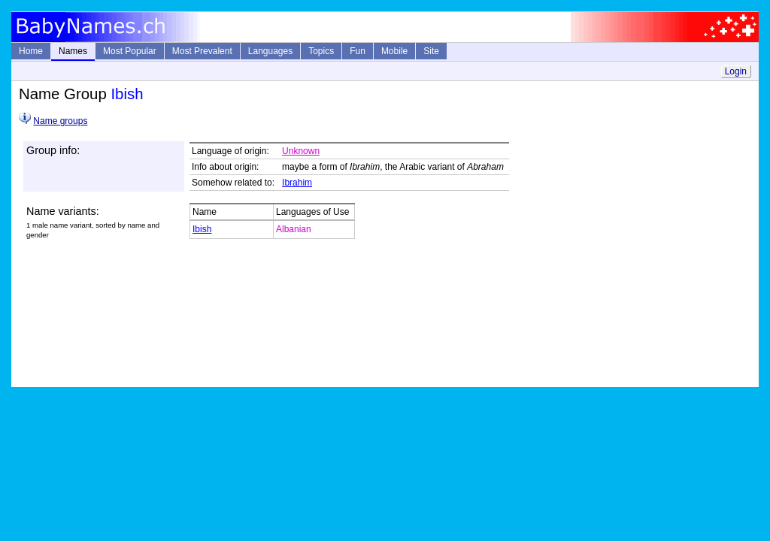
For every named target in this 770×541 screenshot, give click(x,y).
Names (73, 51)
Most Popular (129, 51)
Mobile (394, 51)
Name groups (60, 121)
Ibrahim (297, 182)
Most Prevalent (202, 51)
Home (31, 51)
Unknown (301, 151)
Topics (321, 51)
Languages (270, 51)
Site (431, 51)
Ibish (201, 229)
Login (736, 71)
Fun (357, 51)
